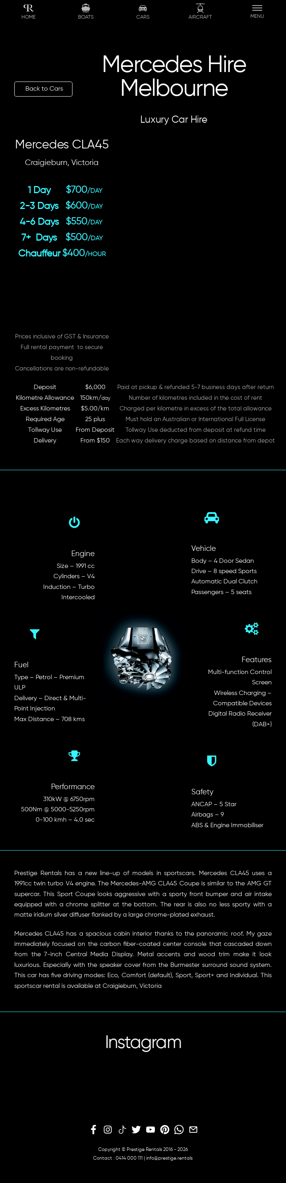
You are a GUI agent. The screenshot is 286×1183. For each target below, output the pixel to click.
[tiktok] (122, 1130)
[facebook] (93, 1130)
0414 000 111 (129, 1158)
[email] (193, 1130)
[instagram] (107, 1130)
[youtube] (150, 1130)
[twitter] (136, 1130)
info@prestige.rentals (169, 1158)
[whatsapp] (179, 1130)
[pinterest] (165, 1130)
